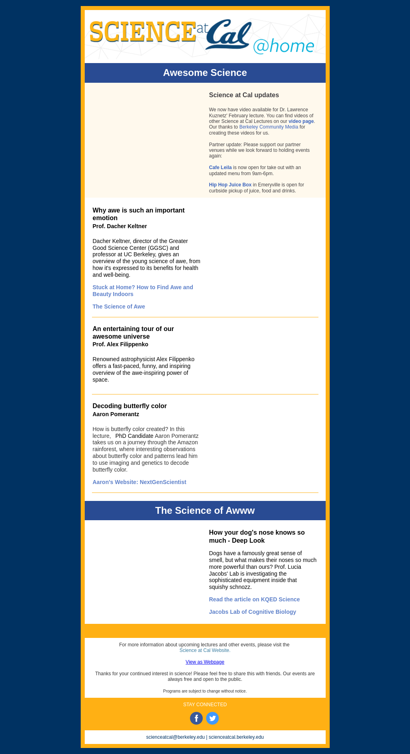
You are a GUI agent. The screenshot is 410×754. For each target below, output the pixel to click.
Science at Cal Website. (206, 650)
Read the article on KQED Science (254, 599)
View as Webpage (205, 662)
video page (301, 121)
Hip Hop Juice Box (230, 185)
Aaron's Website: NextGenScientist (139, 482)
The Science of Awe (119, 306)
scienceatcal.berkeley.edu (236, 737)
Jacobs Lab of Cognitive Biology (252, 612)
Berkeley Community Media (268, 127)
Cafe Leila (220, 167)
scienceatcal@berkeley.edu (175, 737)
